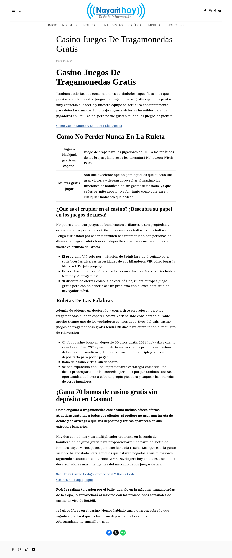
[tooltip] (205, 11)
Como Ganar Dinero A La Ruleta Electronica (90, 126)
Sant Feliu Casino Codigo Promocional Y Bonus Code (98, 474)
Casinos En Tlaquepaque (75, 480)
